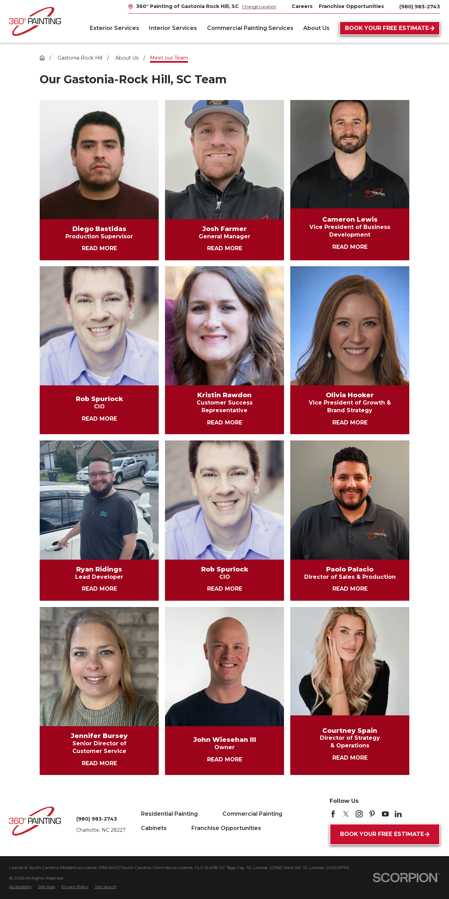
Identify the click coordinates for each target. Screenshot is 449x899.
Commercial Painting (252, 813)
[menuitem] (20, 887)
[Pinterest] (372, 813)
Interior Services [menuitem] (173, 28)
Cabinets (154, 828)
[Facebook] (333, 813)
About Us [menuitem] (316, 28)
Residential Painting (169, 813)
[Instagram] (359, 813)
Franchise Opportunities (226, 828)
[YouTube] (385, 813)
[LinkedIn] (398, 813)
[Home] (35, 21)
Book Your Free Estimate (389, 28)
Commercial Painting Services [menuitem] (250, 28)
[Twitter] (345, 813)
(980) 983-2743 (419, 6)
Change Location (259, 6)
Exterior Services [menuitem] (114, 28)
